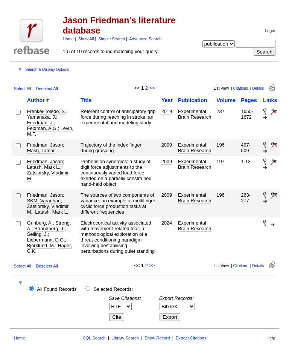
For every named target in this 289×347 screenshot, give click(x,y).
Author (36, 100)
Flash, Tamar (41, 150)
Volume (226, 100)
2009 (166, 145)
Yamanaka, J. (41, 117)
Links (270, 100)
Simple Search (111, 39)
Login (270, 30)
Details (258, 88)
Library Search (125, 338)
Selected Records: (113, 289)
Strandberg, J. (49, 228)
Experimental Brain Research (194, 114)
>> (152, 88)
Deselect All (47, 88)
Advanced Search (145, 39)
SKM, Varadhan (44, 200)
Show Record (157, 338)
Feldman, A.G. (42, 128)
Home (68, 39)
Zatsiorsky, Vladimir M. (48, 175)
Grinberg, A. (40, 223)
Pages (249, 100)
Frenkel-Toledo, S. (46, 111)
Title (86, 100)
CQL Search (94, 338)
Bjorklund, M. (41, 245)
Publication (192, 100)
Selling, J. (37, 234)
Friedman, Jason (45, 145)
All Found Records (56, 289)
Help (270, 338)
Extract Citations (191, 338)
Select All (22, 88)
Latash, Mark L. (43, 167)
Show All (86, 39)
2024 (166, 223)
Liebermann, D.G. (46, 240)
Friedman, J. (40, 122)
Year (167, 100)
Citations (240, 88)
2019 (166, 111)
